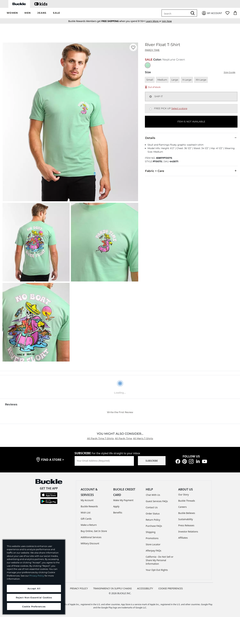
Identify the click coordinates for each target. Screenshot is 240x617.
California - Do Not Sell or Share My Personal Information (159, 560)
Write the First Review (120, 412)
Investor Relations (188, 531)
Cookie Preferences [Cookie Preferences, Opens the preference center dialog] (34, 606)
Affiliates (183, 537)
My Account (87, 500)
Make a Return (89, 524)
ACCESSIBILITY (145, 588)
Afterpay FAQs (153, 550)
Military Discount (90, 543)
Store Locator (153, 544)
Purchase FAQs (154, 525)
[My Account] (212, 13)
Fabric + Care (191, 171)
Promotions (152, 538)
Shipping (150, 532)
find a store (52, 460)
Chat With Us (153, 494)
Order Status (153, 513)
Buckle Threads (186, 500)
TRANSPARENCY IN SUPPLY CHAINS (112, 588)
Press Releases (186, 525)
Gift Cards (86, 518)
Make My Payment (123, 500)
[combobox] (176, 13)
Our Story (183, 494)
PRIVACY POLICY (79, 588)
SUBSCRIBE (152, 460)
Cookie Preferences (170, 588)
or (154, 21)
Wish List (85, 512)
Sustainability (185, 519)
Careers (182, 506)
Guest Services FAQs (157, 501)
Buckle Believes (186, 513)
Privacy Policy (36, 575)
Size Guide (229, 72)
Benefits (117, 512)
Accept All (33, 588)
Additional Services (91, 537)
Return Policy (153, 519)
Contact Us (152, 507)
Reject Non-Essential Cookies (34, 597)
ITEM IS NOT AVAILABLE (191, 121)
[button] (12, 13)
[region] (34, 577)
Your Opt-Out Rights (157, 569)
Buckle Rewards (89, 506)
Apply (116, 506)
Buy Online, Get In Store (94, 531)
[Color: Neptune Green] (148, 65)
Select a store (179, 108)
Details (191, 138)
